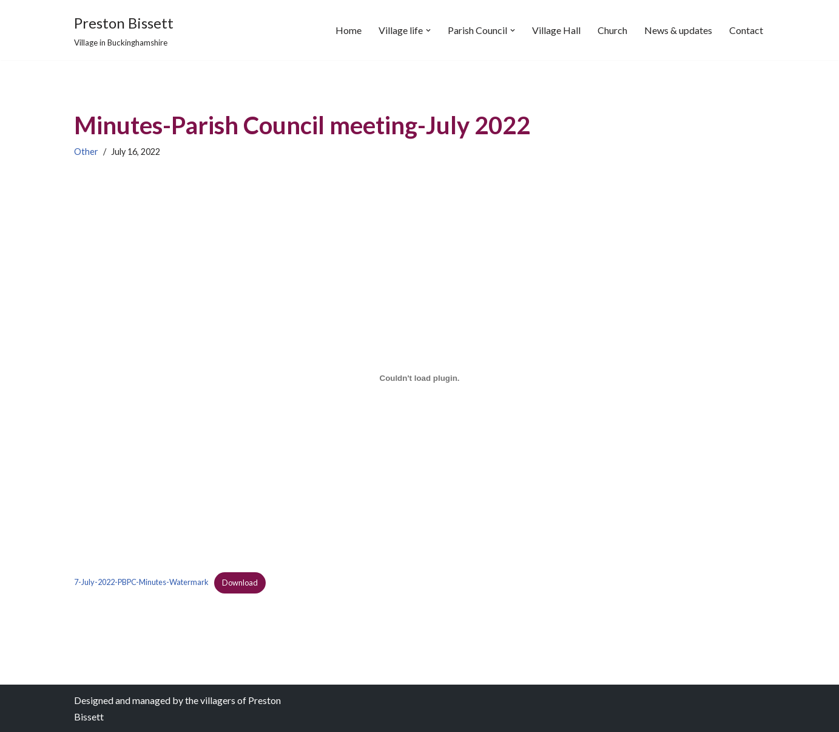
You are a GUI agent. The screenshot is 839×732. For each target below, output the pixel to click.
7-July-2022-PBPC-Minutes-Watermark (141, 582)
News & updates (678, 30)
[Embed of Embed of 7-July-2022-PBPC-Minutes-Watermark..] (420, 378)
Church (612, 30)
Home (348, 30)
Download (240, 582)
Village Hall (556, 30)
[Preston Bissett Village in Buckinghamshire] (124, 30)
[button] (428, 30)
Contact (746, 30)
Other (86, 151)
